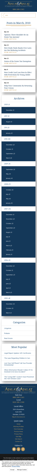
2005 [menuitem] (7, 298)
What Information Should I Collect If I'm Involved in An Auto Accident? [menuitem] (18, 371)
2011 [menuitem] (6, 127)
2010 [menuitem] (7, 139)
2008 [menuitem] (7, 184)
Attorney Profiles (18, 426)
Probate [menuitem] (7, 333)
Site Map (18, 436)
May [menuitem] (8, 174)
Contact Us (18, 441)
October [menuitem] (9, 149)
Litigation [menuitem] (7, 328)
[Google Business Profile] (14, 449)
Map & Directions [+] (18, 417)
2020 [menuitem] (7, 104)
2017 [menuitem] (6, 116)
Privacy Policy (18, 434)
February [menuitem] (9, 250)
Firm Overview (18, 429)
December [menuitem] (10, 110)
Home (18, 424)
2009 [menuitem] (7, 164)
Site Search (18, 439)
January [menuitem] (9, 133)
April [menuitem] (8, 288)
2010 (6, 15)
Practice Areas (18, 431)
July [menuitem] (8, 194)
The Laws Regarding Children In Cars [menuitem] (17, 358)
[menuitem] (18, 424)
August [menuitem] (9, 122)
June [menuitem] (8, 241)
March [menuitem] (9, 158)
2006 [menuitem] (7, 260)
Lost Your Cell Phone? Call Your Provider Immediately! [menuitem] (18, 364)
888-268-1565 (18, 9)
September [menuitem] (10, 153)
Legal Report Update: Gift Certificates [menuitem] (17, 353)
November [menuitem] (10, 219)
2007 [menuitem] (7, 209)
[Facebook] (23, 449)
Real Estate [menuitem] (8, 338)
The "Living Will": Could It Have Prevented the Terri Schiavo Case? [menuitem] (19, 378)
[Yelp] (18, 449)
